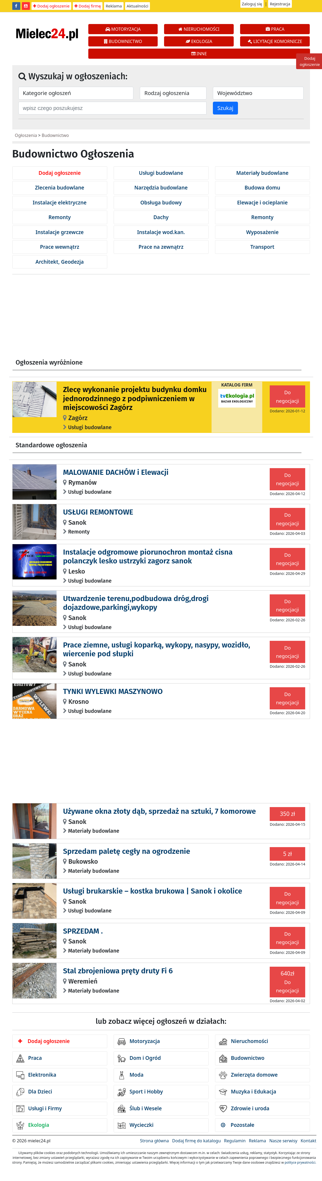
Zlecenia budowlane (59, 187)
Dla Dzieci (34, 1092)
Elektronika (36, 1075)
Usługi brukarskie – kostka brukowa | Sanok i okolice (152, 891)
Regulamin (235, 1141)
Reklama (114, 6)
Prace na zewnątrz (161, 246)
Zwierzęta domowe (248, 1075)
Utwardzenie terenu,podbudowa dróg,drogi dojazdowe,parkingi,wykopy (136, 603)
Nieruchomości (243, 1042)
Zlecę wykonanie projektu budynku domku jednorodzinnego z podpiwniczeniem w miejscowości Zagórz (135, 398)
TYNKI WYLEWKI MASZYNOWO (113, 691)
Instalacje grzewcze (59, 232)
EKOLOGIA (199, 41)
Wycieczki (136, 1125)
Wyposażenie (262, 232)
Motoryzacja (139, 1042)
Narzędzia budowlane (161, 187)
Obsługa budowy (161, 202)
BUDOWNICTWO (123, 41)
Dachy (161, 217)
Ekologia (32, 1125)
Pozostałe (238, 1124)
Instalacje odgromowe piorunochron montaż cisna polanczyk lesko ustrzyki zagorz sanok (148, 557)
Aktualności (137, 6)
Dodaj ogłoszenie (51, 6)
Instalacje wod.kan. (161, 232)
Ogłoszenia (26, 135)
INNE (199, 54)
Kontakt (308, 1141)
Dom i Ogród (139, 1058)
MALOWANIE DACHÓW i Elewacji (116, 472)
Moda (131, 1075)
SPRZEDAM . (83, 931)
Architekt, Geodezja (59, 261)
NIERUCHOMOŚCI (198, 29)
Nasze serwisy (283, 1141)
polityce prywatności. (300, 1162)
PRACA (275, 29)
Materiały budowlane (262, 172)
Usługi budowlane (161, 172)
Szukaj (225, 108)
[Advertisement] (161, 318)
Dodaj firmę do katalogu (196, 1141)
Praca (29, 1058)
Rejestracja (280, 3)
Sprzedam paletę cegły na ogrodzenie (126, 851)
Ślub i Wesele (140, 1109)
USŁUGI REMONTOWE (98, 512)
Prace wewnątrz (59, 246)
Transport (263, 246)
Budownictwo (55, 135)
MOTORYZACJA (123, 29)
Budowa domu (262, 187)
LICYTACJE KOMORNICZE (275, 41)
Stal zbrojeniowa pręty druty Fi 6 (118, 970)
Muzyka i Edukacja (247, 1092)
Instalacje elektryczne (60, 202)
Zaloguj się (252, 3)
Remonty (60, 217)
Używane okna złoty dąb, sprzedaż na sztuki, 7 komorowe (159, 811)
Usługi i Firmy (39, 1109)
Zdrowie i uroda (244, 1109)
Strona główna (154, 1141)
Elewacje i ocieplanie (262, 202)
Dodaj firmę (87, 6)
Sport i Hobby (140, 1092)
